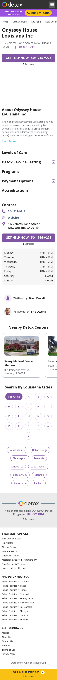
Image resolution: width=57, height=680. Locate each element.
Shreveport (20, 458)
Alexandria (20, 483)
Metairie (39, 458)
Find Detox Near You (15, 576)
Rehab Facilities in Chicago (15, 611)
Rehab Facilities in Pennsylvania (17, 598)
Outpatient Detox (10, 555)
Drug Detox (7, 542)
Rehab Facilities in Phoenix (15, 619)
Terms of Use (8, 649)
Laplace (38, 483)
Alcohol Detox (9, 547)
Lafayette (17, 466)
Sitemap (6, 645)
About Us (6, 637)
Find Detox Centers (11, 538)
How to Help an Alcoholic (14, 568)
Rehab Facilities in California (15, 581)
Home (5, 21)
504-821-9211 (26, 47)
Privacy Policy (8, 653)
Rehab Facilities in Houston (15, 615)
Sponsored (14, 14)
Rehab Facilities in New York (15, 594)
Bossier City (20, 475)
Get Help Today (28, 672)
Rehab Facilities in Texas (14, 585)
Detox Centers (19, 21)
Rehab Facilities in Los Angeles (17, 606)
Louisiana (36, 21)
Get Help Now (13, 11)
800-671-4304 (38, 13)
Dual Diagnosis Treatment (15, 564)
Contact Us (7, 641)
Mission (5, 632)
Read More (9, 141)
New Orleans (17, 450)
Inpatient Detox (9, 551)
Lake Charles (38, 466)
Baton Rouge (40, 450)
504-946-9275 (28, 58)
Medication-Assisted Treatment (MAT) (21, 559)
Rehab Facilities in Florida (14, 589)
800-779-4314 (35, 514)
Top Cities (14, 396)
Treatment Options (15, 533)
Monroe (39, 475)
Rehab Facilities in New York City (18, 602)
